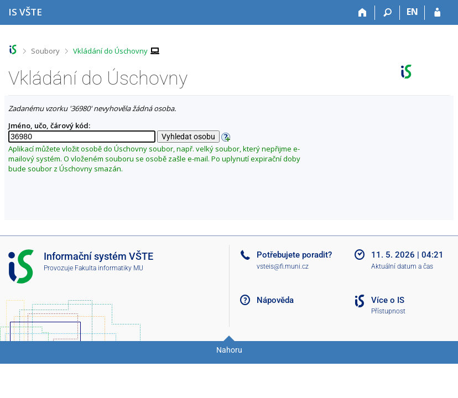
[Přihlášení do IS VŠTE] (437, 13)
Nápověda (275, 300)
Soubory (45, 51)
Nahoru (229, 349)
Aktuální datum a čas (402, 266)
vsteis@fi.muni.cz (283, 266)
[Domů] (362, 13)
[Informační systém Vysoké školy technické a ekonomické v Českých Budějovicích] (25, 12)
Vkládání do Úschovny (110, 51)
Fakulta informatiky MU (109, 268)
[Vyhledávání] (387, 13)
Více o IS (387, 300)
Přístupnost (388, 311)
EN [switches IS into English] (412, 12)
